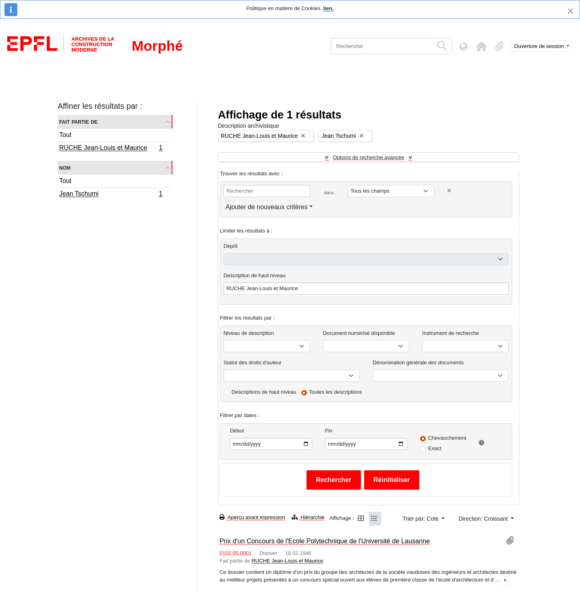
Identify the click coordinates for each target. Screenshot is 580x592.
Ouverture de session (540, 46)
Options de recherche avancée (368, 157)
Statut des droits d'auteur (253, 362)
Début (237, 431)
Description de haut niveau (255, 275)
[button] (482, 46)
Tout (65, 134)
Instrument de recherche (450, 333)
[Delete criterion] (449, 191)
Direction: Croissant (483, 518)
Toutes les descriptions (335, 392)
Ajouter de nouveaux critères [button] (267, 207)
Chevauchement (447, 438)
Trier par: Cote (421, 518)
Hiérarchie (308, 517)
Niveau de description (249, 333)
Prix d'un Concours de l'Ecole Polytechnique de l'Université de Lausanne (325, 540)
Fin (328, 431)
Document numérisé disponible (359, 333)
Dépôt (231, 246)
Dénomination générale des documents (418, 362)
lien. (328, 8)
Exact (434, 448)
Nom (64, 167)
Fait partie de (78, 121)
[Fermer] (570, 11)
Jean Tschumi (111, 194)
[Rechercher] (382, 46)
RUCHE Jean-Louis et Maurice (111, 148)
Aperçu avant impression (252, 517)
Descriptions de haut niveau (264, 392)
